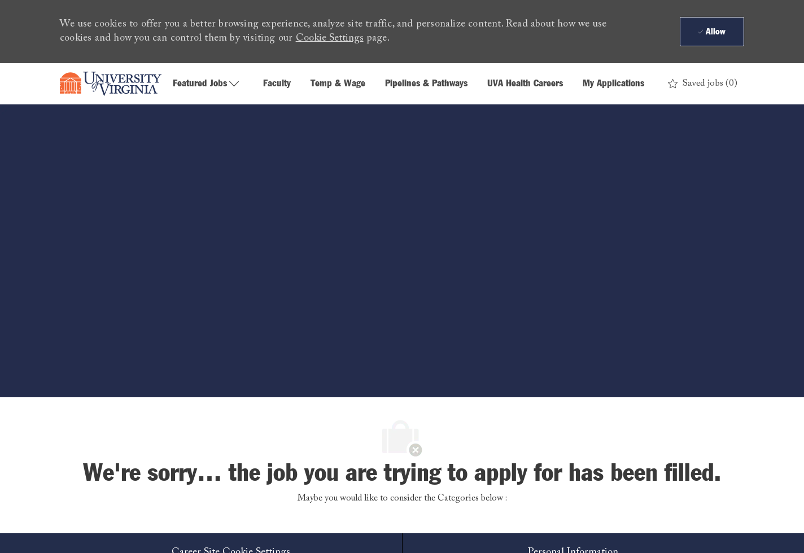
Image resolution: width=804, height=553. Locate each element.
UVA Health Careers (525, 84)
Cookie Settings (330, 38)
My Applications (613, 84)
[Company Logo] (110, 84)
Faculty (277, 84)
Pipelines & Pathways (426, 84)
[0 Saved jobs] (702, 84)
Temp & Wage (338, 84)
